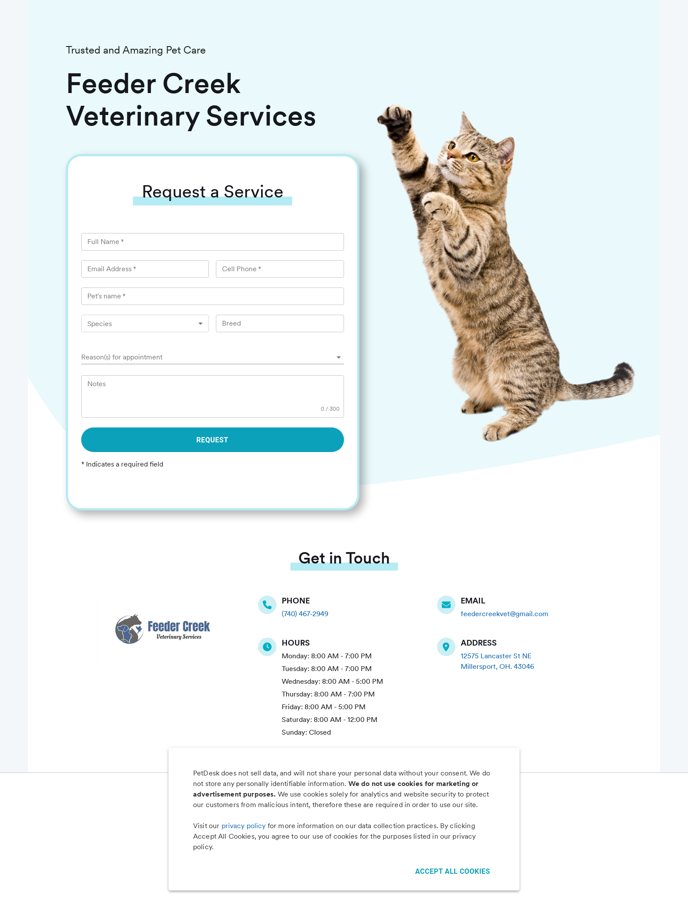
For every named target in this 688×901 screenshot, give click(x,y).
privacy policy (244, 826)
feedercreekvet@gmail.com (504, 614)
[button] (212, 357)
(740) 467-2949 (305, 614)
